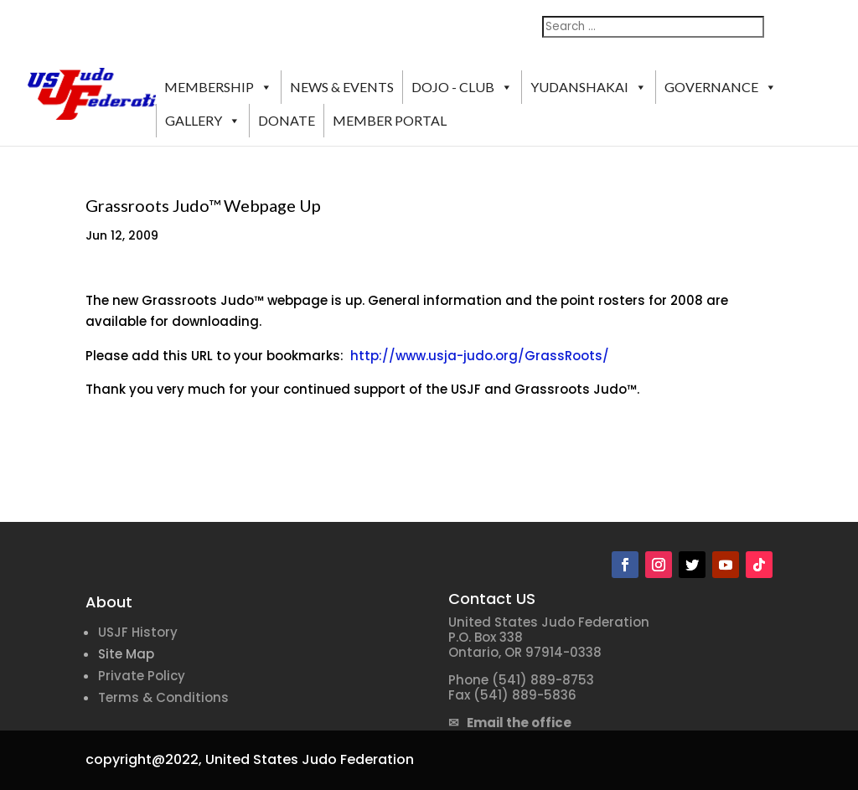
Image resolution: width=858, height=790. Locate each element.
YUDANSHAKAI (588, 87)
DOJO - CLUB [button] (462, 87)
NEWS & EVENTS (342, 87)
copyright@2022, (143, 759)
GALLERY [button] (202, 120)
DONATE (286, 120)
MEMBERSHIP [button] (218, 87)
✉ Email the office (509, 722)
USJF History (138, 632)
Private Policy (141, 675)
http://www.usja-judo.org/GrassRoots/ (479, 355)
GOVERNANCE (720, 87)
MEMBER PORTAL (390, 120)
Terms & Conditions (163, 697)
